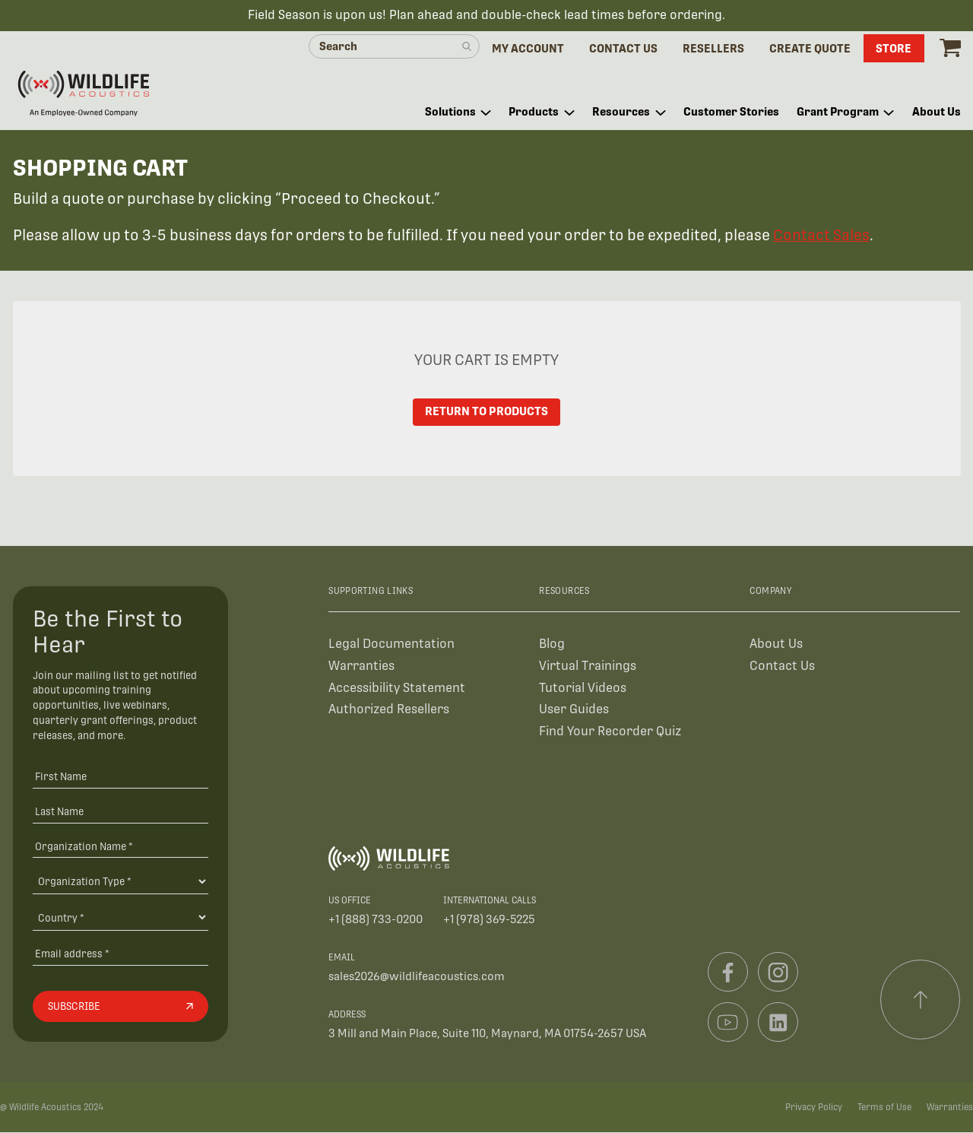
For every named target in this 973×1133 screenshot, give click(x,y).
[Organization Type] (120, 882)
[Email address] (120, 953)
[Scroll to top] (920, 1000)
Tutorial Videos (582, 688)
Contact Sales (821, 235)
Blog (552, 644)
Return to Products (487, 412)
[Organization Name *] (120, 846)
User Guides (574, 710)
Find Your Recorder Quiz (610, 732)
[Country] (120, 918)
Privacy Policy (813, 1108)
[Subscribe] (120, 1008)
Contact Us (782, 666)
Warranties (361, 666)
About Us (776, 644)
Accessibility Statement (396, 688)
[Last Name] (120, 811)
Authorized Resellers (388, 710)
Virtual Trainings (587, 666)
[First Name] (120, 776)
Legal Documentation (391, 644)
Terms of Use (884, 1108)
